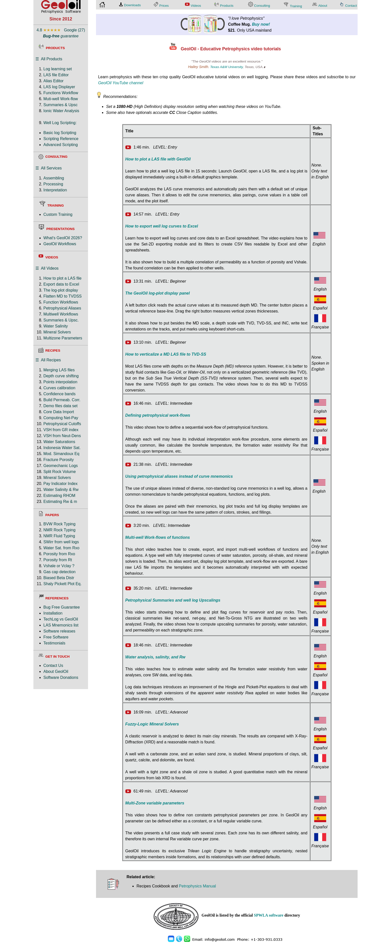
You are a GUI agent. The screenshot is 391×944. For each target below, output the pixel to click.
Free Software (55, 637)
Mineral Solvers (57, 332)
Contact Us (53, 665)
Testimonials (54, 643)
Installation (53, 613)
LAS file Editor (56, 75)
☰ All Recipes (48, 360)
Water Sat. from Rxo (61, 548)
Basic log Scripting (59, 133)
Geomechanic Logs (60, 466)
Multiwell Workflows (60, 314)
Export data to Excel (61, 284)
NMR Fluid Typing (59, 536)
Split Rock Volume (59, 472)
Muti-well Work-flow (60, 99)
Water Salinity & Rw (61, 489)
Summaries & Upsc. (61, 320)
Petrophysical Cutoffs (62, 424)
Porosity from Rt (57, 560)
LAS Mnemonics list (61, 625)
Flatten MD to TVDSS (62, 296)
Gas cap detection (59, 572)
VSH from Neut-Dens (62, 436)
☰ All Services (48, 168)
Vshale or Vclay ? (59, 566)
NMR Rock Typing (59, 530)
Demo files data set (60, 406)
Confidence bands (59, 394)
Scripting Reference (61, 139)
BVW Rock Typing (59, 524)
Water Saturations (59, 442)
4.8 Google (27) (60, 30)
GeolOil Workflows (59, 244)
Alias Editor (53, 81)
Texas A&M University (226, 67)
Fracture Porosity (58, 460)
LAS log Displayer (59, 87)
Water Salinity (55, 326)
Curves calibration (59, 388)
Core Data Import (58, 412)
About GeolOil (55, 671)
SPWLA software (268, 915)
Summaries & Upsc (60, 105)
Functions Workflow (60, 93)
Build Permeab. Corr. (62, 400)
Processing (53, 184)
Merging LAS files (59, 370)
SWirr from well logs (61, 542)
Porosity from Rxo (59, 554)
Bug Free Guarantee (61, 607)
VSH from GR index (60, 430)
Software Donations (60, 677)
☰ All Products (48, 59)
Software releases (59, 631)
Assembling (53, 178)
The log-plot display (60, 290)
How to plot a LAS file (62, 278)
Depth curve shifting (61, 376)
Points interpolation (60, 382)
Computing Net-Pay (60, 418)
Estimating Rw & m (60, 501)
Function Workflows (60, 302)
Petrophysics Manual (197, 886)
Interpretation (55, 190)
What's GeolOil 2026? (62, 238)
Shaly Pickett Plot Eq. (62, 584)
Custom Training (58, 214)
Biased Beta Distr (58, 578)
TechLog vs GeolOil (60, 619)
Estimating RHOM (59, 495)
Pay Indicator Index (60, 483)
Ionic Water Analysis (61, 111)
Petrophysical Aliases (62, 308)
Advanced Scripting (60, 145)
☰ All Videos (47, 268)
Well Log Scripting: (60, 123)
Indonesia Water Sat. (62, 448)
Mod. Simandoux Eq (61, 454)
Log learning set (57, 69)
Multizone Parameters (62, 338)
